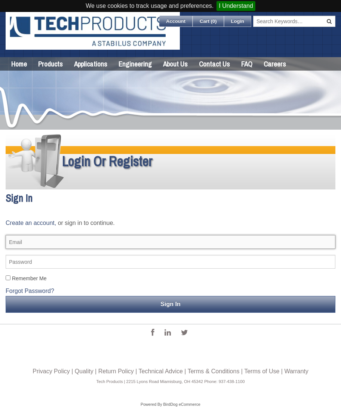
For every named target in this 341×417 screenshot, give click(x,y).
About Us (175, 64)
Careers (275, 64)
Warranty (296, 371)
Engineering (135, 64)
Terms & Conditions (214, 371)
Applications (90, 64)
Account (175, 21)
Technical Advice (161, 371)
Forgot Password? (30, 291)
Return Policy (116, 371)
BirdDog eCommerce (181, 404)
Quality (84, 371)
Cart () (208, 21)
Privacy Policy (51, 371)
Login (237, 21)
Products (50, 64)
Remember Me (26, 278)
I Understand (236, 6)
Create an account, (31, 223)
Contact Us (214, 64)
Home (19, 64)
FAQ (246, 64)
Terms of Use (261, 371)
